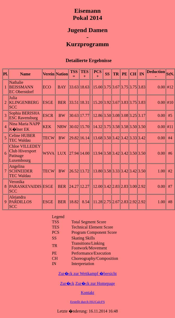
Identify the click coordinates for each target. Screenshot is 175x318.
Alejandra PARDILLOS (20, 199)
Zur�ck (67, 283)
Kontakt (87, 292)
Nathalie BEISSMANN (21, 84)
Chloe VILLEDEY (25, 146)
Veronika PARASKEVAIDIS (25, 184)
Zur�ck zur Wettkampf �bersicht (87, 273)
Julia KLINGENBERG (24, 100)
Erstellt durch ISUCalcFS (87, 302)
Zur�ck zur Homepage (95, 283)
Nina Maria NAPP (24, 124)
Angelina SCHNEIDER (21, 168)
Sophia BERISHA (24, 113)
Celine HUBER (22, 135)
